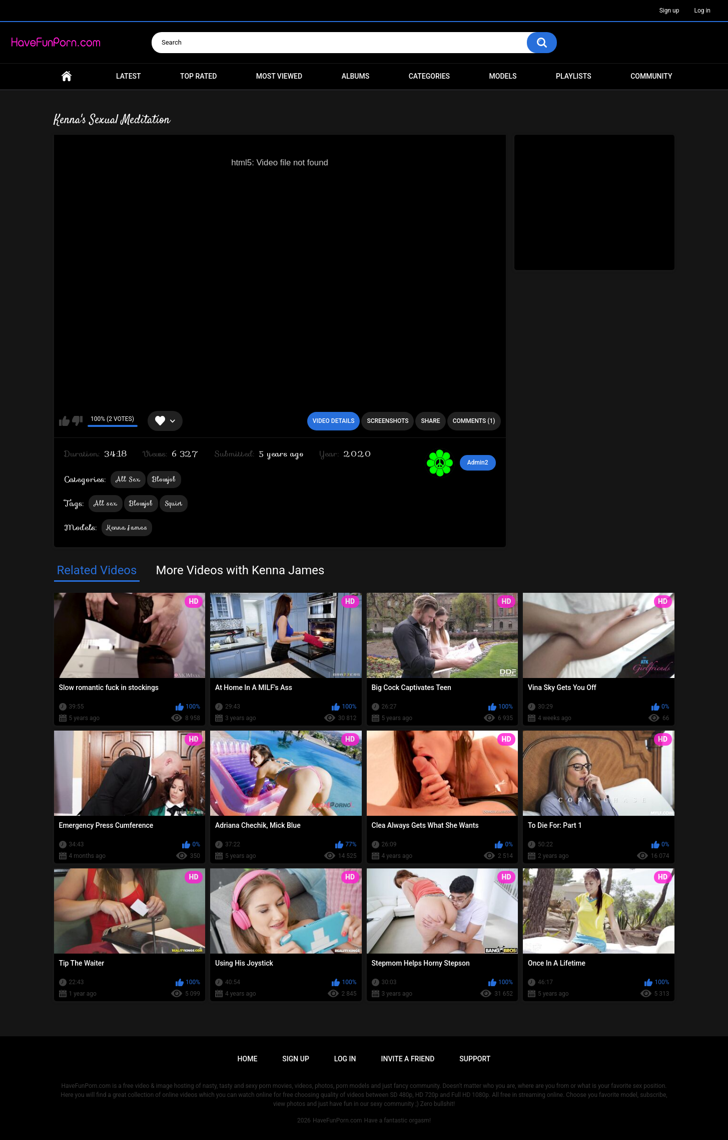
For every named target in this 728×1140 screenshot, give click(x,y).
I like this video (64, 421)
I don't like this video (77, 421)
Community (651, 76)
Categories (429, 76)
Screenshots (387, 420)
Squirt (174, 503)
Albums (356, 76)
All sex (106, 503)
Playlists (573, 76)
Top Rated (198, 76)
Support (474, 1059)
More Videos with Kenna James (240, 570)
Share (430, 420)
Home (66, 76)
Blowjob (164, 479)
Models (503, 76)
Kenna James (127, 527)
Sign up (669, 10)
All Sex (128, 479)
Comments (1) (474, 420)
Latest (128, 76)
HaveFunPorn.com (337, 1120)
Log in (702, 10)
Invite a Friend (408, 1059)
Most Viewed (279, 76)
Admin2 (477, 462)
